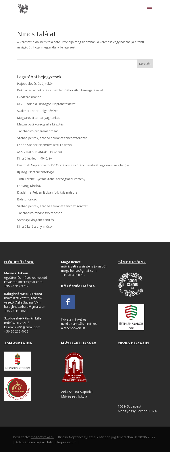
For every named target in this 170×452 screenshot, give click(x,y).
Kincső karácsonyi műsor (35, 226)
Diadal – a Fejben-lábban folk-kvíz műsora (47, 192)
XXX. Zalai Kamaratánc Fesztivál (39, 152)
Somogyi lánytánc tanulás (35, 220)
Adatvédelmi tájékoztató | (36, 442)
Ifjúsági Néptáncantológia (35, 172)
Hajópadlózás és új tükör (35, 83)
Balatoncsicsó (27, 199)
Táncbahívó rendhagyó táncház (39, 213)
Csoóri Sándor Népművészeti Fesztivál (44, 145)
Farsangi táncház (29, 186)
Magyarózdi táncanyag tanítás (38, 117)
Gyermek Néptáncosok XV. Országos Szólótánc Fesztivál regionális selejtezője (73, 165)
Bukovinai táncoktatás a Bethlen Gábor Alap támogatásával (60, 90)
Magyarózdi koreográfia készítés (40, 124)
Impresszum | (68, 442)
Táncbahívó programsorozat (37, 131)
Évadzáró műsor (29, 97)
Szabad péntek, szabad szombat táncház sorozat (52, 206)
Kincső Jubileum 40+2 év (34, 158)
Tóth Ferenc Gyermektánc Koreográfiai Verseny (51, 179)
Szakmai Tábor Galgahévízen (37, 111)
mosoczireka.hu (42, 437)
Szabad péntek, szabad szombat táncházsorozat (52, 138)
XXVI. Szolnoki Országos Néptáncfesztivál (46, 104)
